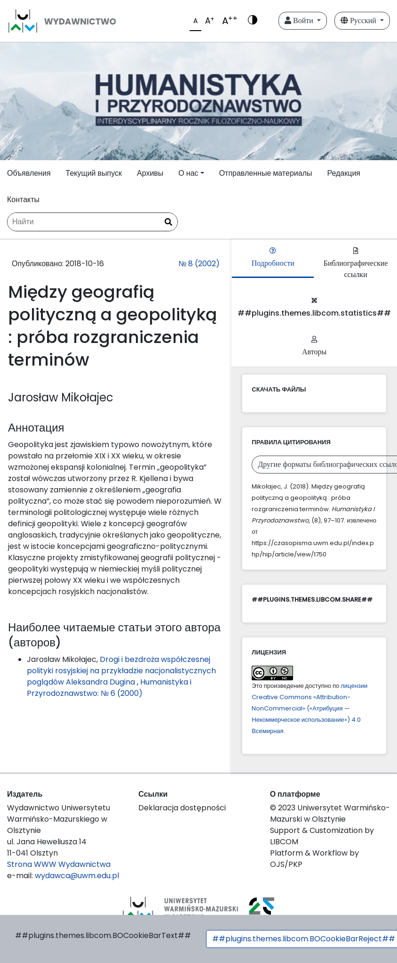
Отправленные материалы (265, 173)
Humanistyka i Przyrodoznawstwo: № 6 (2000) (109, 688)
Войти (300, 20)
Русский (359, 20)
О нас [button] (188, 173)
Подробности (273, 258)
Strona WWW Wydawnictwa (59, 864)
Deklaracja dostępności (182, 807)
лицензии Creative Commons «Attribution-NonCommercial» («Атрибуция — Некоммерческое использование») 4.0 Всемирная (309, 708)
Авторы (314, 346)
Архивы (150, 173)
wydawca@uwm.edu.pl (77, 875)
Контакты (23, 199)
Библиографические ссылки (356, 263)
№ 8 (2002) (199, 263)
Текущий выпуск (94, 173)
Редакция (343, 173)
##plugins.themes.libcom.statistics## (314, 307)
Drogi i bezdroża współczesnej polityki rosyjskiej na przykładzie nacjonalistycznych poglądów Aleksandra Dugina (121, 670)
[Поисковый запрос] (92, 222)
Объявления (29, 173)
